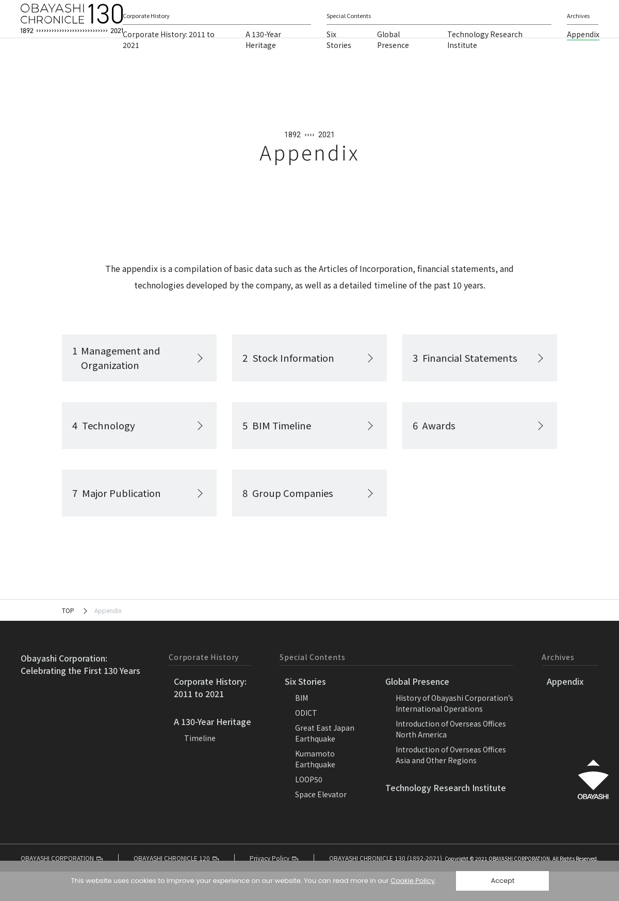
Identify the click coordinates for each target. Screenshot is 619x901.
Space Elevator (321, 823)
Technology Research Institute (445, 817)
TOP (68, 639)
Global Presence (393, 59)
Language (551, 12)
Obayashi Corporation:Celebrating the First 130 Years (80, 693)
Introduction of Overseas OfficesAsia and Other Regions (451, 784)
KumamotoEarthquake (315, 788)
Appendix (583, 54)
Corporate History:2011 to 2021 (210, 716)
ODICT (306, 742)
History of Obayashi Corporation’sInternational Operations (454, 732)
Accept (502, 881)
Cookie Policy (412, 881)
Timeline (200, 767)
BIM (301, 727)
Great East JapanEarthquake (324, 762)
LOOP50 (308, 808)
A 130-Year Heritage (263, 59)
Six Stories (339, 59)
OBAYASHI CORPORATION (466, 12)
